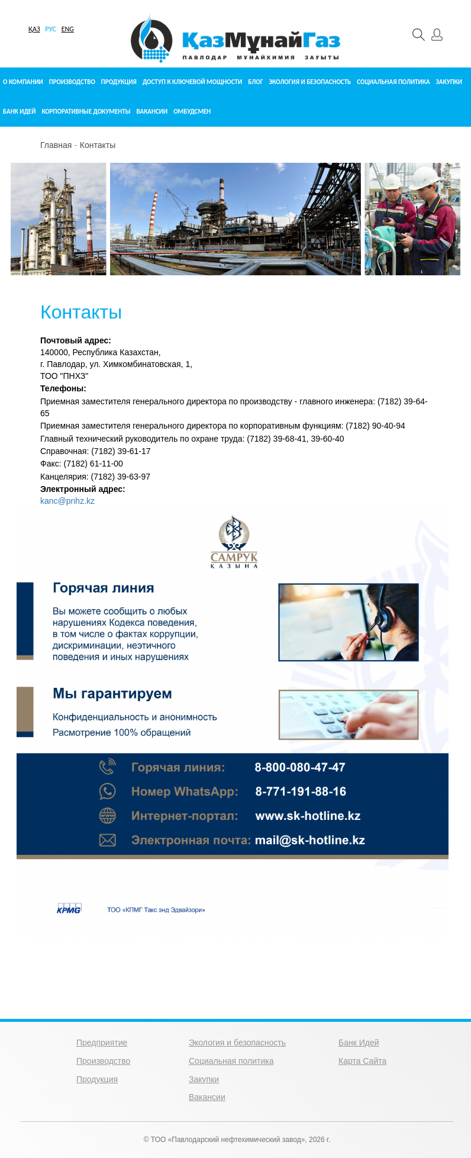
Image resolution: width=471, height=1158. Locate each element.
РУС (50, 29)
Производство (72, 82)
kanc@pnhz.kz (67, 501)
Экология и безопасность (310, 82)
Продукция (119, 82)
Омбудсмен (192, 111)
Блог (255, 82)
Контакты (97, 145)
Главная (56, 145)
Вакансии (151, 111)
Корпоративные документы (85, 111)
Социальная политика (393, 82)
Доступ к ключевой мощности (192, 82)
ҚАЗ (34, 29)
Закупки (449, 82)
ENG (68, 29)
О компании (23, 82)
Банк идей (19, 111)
